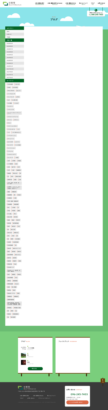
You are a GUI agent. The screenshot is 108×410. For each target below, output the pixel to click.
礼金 (15, 264)
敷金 (13, 220)
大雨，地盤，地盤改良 (13, 201)
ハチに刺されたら (16, 132)
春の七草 (13, 229)
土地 (20, 179)
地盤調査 (10, 195)
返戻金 (9, 290)
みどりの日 (10, 141)
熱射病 (9, 261)
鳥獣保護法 (15, 314)
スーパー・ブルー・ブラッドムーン (14, 113)
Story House (11, 90)
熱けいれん (18, 254)
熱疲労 (14, 261)
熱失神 (14, 257)
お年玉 (18, 97)
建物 (19, 210)
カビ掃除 (10, 103)
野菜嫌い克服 (17, 307)
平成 (9, 210)
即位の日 (15, 173)
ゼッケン (10, 119)
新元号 (18, 220)
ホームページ (11, 138)
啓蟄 (15, 179)
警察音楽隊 (10, 284)
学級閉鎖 (10, 204)
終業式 (19, 274)
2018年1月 (10, 66)
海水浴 (9, 248)
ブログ (22, 398)
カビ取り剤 (14, 100)
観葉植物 (15, 280)
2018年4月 (10, 57)
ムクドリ (17, 141)
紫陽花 (13, 274)
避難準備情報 (11, 299)
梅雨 (12, 239)
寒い (9, 207)
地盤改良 (14, 191)
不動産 (8, 37)
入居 (13, 170)
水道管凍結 (15, 242)
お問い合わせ (31, 398)
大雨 (15, 198)
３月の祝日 (10, 84)
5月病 (9, 87)
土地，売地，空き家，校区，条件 (13, 183)
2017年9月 (10, 72)
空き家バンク (11, 267)
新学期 (9, 223)
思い (15, 213)
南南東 (9, 173)
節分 (9, 274)
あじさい (19, 90)
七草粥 (13, 160)
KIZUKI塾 (15, 87)
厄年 (12, 176)
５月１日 (17, 84)
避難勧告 (10, 296)
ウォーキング (11, 97)
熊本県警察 (10, 254)
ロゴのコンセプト (12, 154)
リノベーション (11, 148)
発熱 (20, 261)
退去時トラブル (11, 293)
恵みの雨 (10, 217)
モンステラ (10, 145)
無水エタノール (17, 248)
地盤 (9, 191)
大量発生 (10, 198)
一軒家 (16, 157)
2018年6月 (10, 52)
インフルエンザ (11, 93)
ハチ (9, 132)
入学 (9, 170)
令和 (9, 167)
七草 (9, 160)
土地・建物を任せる (38, 395)
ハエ (18, 129)
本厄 (13, 235)
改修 (9, 220)
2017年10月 (10, 69)
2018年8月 (10, 46)
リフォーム (10, 151)
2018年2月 (10, 63)
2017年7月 (10, 74)
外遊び (19, 195)
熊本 (9, 251)
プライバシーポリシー (44, 398)
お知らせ (9, 34)
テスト (9, 123)
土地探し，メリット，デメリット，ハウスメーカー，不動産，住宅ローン (14, 187)
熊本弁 (19, 251)
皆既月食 (10, 264)
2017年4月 (10, 77)
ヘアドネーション (12, 135)
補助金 (9, 280)
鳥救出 (9, 314)
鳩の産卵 (13, 317)
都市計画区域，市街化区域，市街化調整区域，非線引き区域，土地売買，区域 (14, 303)
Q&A (8, 31)
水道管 (9, 242)
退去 (14, 290)
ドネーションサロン (12, 126)
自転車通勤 (10, 277)
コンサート (10, 106)
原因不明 (10, 179)
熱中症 (9, 257)
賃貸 (9, 287)
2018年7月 (10, 49)
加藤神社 (19, 170)
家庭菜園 (16, 204)
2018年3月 (10, 60)
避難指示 (16, 296)
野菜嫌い (10, 307)
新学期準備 (15, 223)
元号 (19, 167)
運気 (18, 293)
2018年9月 (10, 43)
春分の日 (10, 232)
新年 (9, 226)
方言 (19, 226)
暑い (9, 235)
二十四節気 (10, 164)
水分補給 (18, 239)
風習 (12, 310)
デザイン (16, 119)
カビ (9, 100)
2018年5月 (10, 54)
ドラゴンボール (11, 129)
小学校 (13, 207)
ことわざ (16, 103)
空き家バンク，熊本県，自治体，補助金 (14, 271)
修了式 (13, 167)
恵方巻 (15, 217)
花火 (16, 277)
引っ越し (10, 213)
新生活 (13, 226)
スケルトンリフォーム (13, 116)
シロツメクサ (11, 109)
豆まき (16, 284)
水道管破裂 (10, 245)
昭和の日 (16, 232)
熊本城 (13, 251)
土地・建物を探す (24, 395)
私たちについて (51, 395)
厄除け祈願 (18, 176)
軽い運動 (14, 287)
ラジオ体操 (18, 145)
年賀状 (13, 210)
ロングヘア (10, 157)
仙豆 (16, 164)
